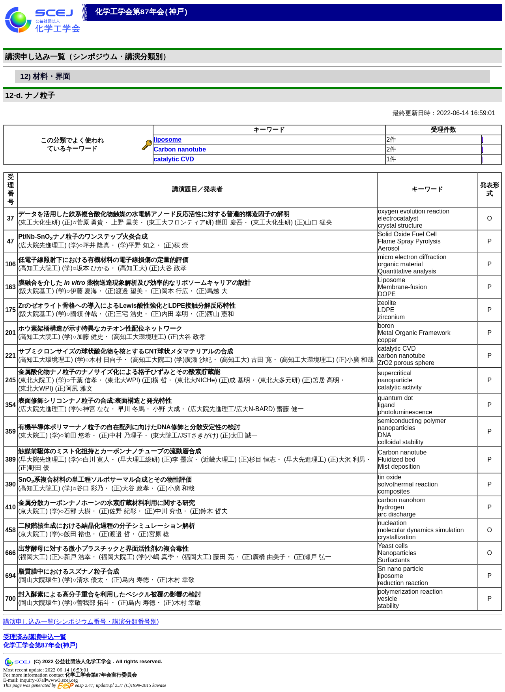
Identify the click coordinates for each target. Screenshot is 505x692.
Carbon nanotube (180, 149)
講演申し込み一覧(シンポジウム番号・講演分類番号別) (81, 621)
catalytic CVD (174, 159)
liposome (167, 139)
